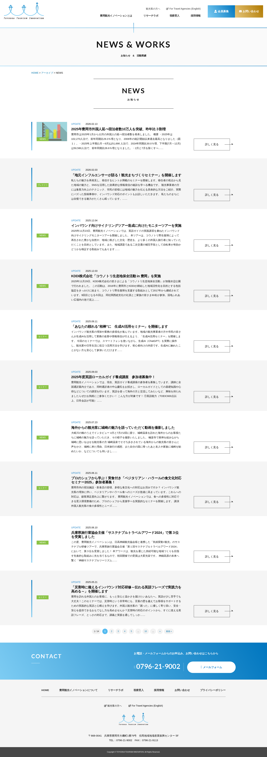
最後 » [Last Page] (169, 631)
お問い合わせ (249, 11)
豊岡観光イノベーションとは (116, 15)
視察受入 (174, 15)
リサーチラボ (150, 15)
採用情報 (196, 15)
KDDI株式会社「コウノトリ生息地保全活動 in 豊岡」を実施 (116, 276)
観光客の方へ (153, 8)
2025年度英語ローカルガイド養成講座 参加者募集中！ (113, 377)
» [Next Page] (160, 631)
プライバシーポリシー (213, 690)
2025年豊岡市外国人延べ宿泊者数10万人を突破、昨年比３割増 (118, 129)
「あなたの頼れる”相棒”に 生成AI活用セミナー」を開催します (119, 326)
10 (146, 631)
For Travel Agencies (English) (183, 8)
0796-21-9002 (124, 740)
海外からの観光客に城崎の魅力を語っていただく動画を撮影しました (123, 427)
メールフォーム (212, 667)
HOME (45, 690)
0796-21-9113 (150, 740)
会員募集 (221, 11)
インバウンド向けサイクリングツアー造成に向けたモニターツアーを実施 (126, 225)
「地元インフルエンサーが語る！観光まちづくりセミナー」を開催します (126, 175)
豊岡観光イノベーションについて (78, 690)
